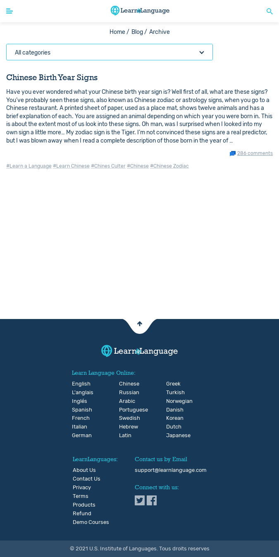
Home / (119, 32)
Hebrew (126, 427)
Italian (79, 427)
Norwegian (173, 401)
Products (84, 505)
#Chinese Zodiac (169, 166)
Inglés (79, 401)
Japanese (173, 435)
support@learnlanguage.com (171, 470)
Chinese (126, 384)
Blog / (139, 32)
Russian (126, 392)
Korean (173, 418)
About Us (84, 470)
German (79, 435)
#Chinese (138, 166)
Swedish (126, 418)
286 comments (255, 153)
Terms (80, 496)
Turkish (173, 392)
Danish (173, 410)
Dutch (173, 427)
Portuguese (126, 410)
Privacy (82, 487)
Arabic (126, 401)
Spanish (79, 410)
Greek (173, 384)
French (79, 418)
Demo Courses (91, 522)
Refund (82, 514)
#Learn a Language (29, 166)
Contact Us (86, 479)
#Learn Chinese (71, 166)
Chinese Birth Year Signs (52, 77)
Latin (125, 435)
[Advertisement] (139, 254)
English (79, 384)
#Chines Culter (108, 166)
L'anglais (79, 392)
